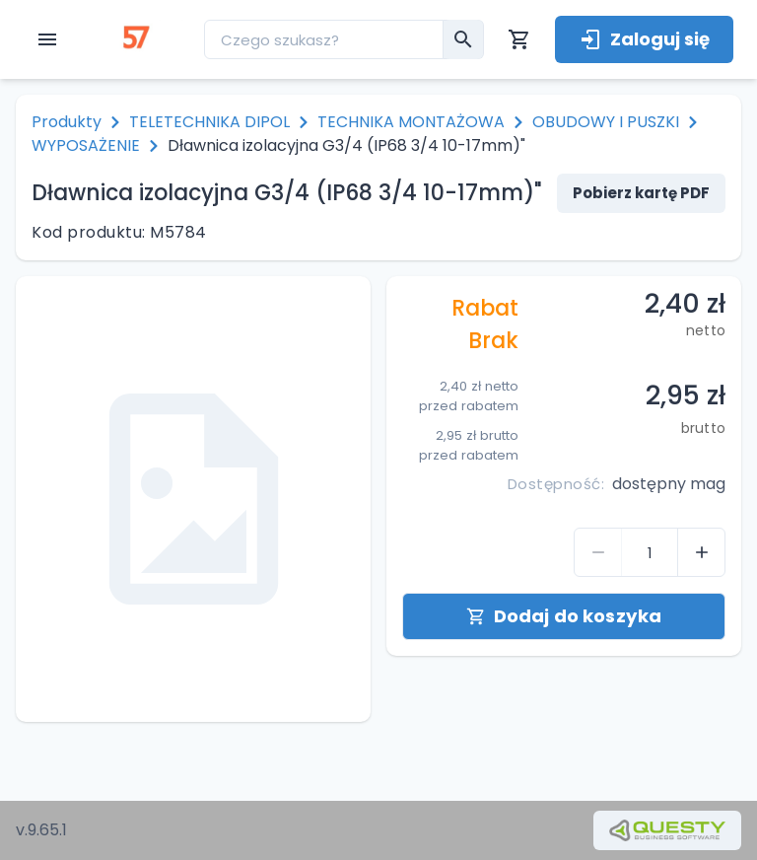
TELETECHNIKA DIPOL (209, 121)
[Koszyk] (519, 39)
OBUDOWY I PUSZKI (605, 121)
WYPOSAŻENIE (86, 145)
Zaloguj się (644, 39)
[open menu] (47, 39)
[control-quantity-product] (598, 552)
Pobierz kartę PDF (641, 192)
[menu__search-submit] (463, 39)
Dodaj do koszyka (563, 616)
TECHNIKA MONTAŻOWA (411, 121)
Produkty (67, 121)
